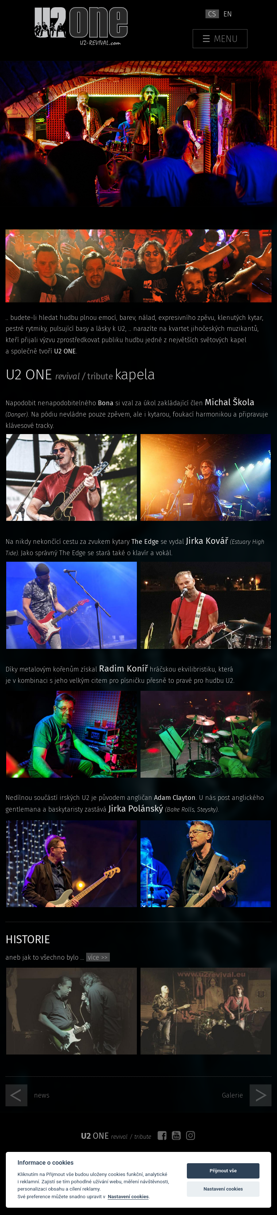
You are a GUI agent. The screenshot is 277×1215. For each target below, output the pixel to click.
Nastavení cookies (128, 1196)
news (42, 1095)
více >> (98, 957)
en (227, 13)
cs (212, 13)
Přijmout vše (223, 1170)
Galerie (232, 1095)
